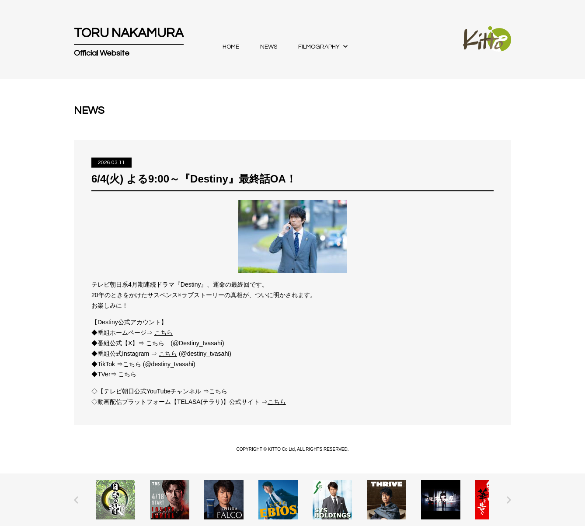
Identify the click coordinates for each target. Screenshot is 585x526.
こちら (163, 332)
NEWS (268, 47)
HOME (231, 47)
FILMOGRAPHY (319, 47)
